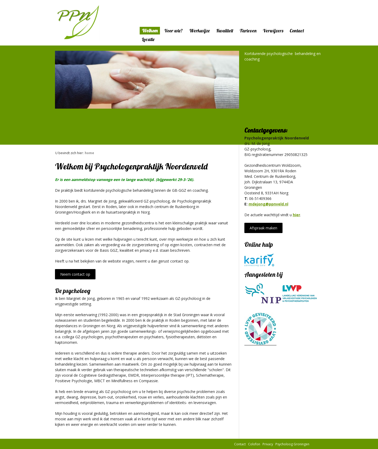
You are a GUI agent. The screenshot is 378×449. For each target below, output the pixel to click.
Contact (297, 31)
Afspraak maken (263, 227)
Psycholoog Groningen (292, 444)
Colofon (254, 444)
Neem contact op (75, 274)
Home (89, 153)
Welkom (150, 31)
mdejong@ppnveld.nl (268, 203)
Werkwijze (199, 31)
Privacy (268, 444)
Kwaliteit (224, 31)
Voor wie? (173, 31)
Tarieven (248, 31)
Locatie (148, 39)
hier (296, 214)
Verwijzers (273, 31)
